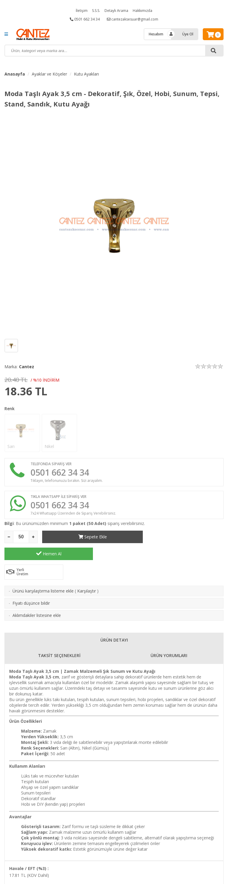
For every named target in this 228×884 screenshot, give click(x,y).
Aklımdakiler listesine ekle (36, 599)
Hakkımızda (142, 10)
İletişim (82, 10)
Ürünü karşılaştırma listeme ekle (43, 575)
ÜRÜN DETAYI (114, 624)
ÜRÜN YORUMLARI (169, 639)
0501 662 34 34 (85, 19)
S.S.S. (96, 10)
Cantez (26, 366)
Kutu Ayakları (86, 74)
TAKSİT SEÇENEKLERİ (59, 639)
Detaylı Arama (116, 10)
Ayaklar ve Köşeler (49, 74)
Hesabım (156, 34)
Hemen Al (179, 538)
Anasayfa (14, 74)
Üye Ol (187, 34)
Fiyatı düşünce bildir (31, 587)
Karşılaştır (86, 575)
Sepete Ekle (86, 538)
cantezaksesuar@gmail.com (132, 19)
